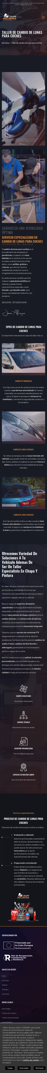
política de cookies (31, 1060)
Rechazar (40, 1068)
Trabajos (5, 989)
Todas (10, 1068)
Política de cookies (9, 1013)
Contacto (5, 994)
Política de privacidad (10, 1018)
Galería (4, 985)
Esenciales (24, 1068)
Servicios (5, 43)
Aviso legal (6, 1009)
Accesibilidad (7, 1022)
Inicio (4, 976)
